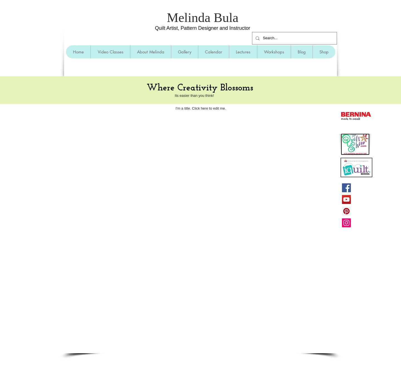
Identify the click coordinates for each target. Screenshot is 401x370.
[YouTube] (346, 199)
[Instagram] (346, 222)
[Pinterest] (346, 211)
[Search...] (294, 38)
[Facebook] (346, 187)
